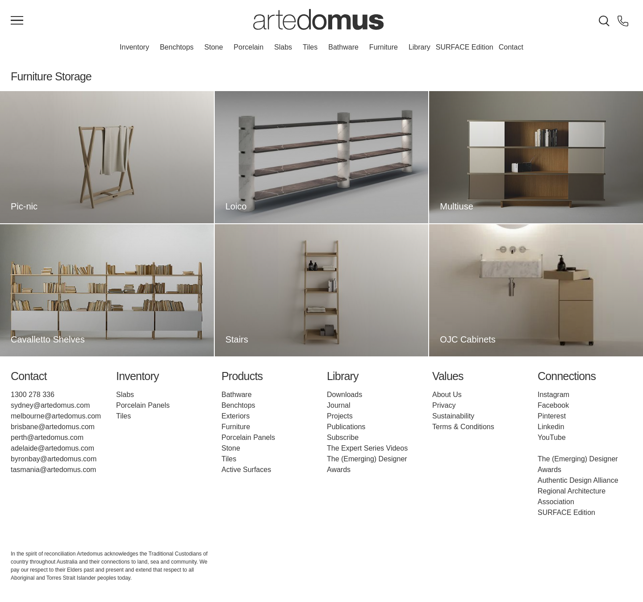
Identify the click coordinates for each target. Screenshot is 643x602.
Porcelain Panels (143, 405)
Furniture (383, 47)
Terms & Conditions (463, 427)
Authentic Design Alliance (578, 480)
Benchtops (177, 47)
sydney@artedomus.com (50, 405)
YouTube (552, 437)
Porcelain (248, 47)
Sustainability (453, 416)
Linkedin (551, 427)
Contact (511, 47)
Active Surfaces (246, 469)
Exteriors (235, 416)
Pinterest (552, 416)
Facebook (553, 405)
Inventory (134, 47)
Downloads (344, 394)
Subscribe (343, 437)
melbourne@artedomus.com (56, 416)
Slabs (283, 47)
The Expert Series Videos (367, 448)
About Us (447, 394)
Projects (340, 416)
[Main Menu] (17, 21)
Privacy (443, 405)
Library (419, 47)
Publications (346, 427)
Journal (338, 405)
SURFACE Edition (464, 47)
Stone (214, 47)
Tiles (310, 47)
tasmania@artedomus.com (53, 469)
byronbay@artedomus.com (53, 459)
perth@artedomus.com (47, 437)
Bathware (343, 47)
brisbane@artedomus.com (53, 427)
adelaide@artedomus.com (52, 448)
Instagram (553, 394)
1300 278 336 (32, 394)
